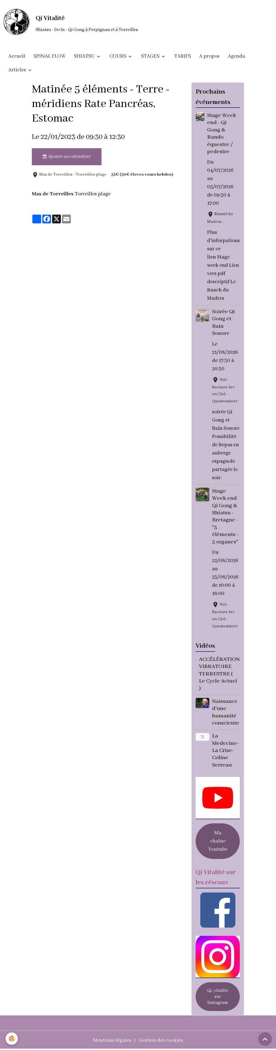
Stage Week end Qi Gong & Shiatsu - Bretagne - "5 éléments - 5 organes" (225, 516)
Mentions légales (112, 1040)
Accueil (16, 56)
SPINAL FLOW (49, 56)
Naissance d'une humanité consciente (225, 712)
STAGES (150, 56)
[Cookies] (11, 1038)
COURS (118, 56)
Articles (17, 70)
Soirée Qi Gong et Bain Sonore (223, 322)
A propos (209, 56)
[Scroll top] (265, 1039)
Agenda (236, 56)
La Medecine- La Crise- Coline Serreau (225, 750)
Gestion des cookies (161, 1040)
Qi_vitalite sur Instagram (217, 997)
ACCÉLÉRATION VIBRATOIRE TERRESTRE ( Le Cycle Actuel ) (219, 674)
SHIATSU (85, 56)
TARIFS (182, 56)
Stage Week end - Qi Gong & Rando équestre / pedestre (221, 133)
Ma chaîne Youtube (217, 841)
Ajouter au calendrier (66, 157)
